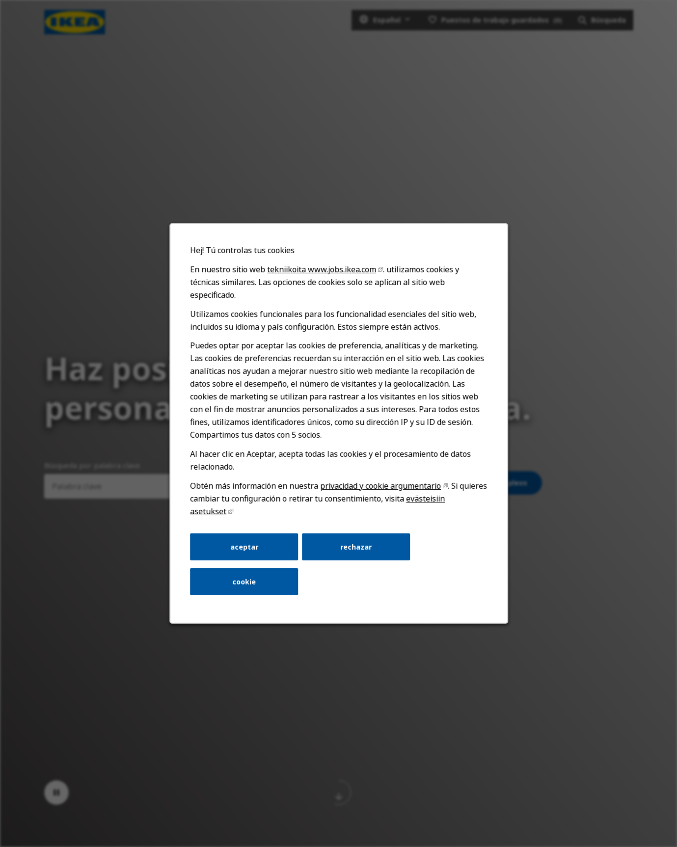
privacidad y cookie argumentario (380, 485)
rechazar (356, 546)
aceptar (244, 546)
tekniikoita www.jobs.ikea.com (321, 269)
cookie (244, 581)
